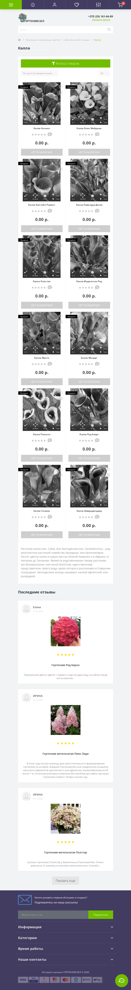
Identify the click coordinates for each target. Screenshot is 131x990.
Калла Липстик (42, 281)
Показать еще (65, 881)
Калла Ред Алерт (89, 434)
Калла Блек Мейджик (89, 128)
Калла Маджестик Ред (89, 281)
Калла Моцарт (89, 357)
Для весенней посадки (77, 39)
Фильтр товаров (65, 63)
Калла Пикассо (41, 434)
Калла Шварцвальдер (89, 510)
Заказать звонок (101, 19)
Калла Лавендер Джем (89, 204)
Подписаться (101, 914)
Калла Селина (42, 510)
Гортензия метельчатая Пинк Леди (65, 753)
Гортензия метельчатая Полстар (65, 852)
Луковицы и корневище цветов (42, 39)
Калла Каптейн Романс (41, 204)
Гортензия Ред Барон (65, 665)
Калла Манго (41, 357)
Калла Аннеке (42, 128)
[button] (54, 4)
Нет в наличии (42, 152)
